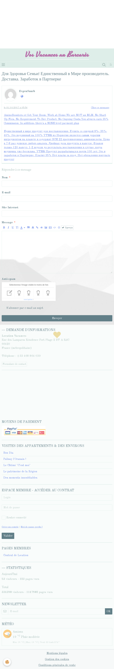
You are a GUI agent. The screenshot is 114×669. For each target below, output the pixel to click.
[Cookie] (7, 662)
